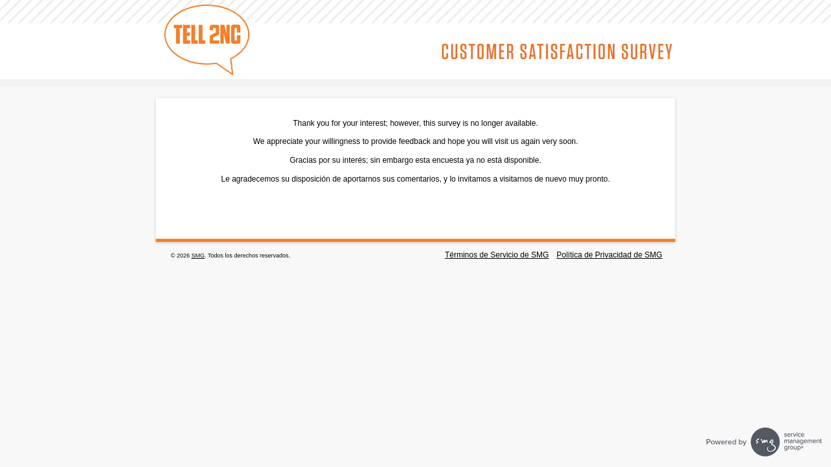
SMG (198, 255)
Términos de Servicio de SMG (497, 254)
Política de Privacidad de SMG (609, 254)
